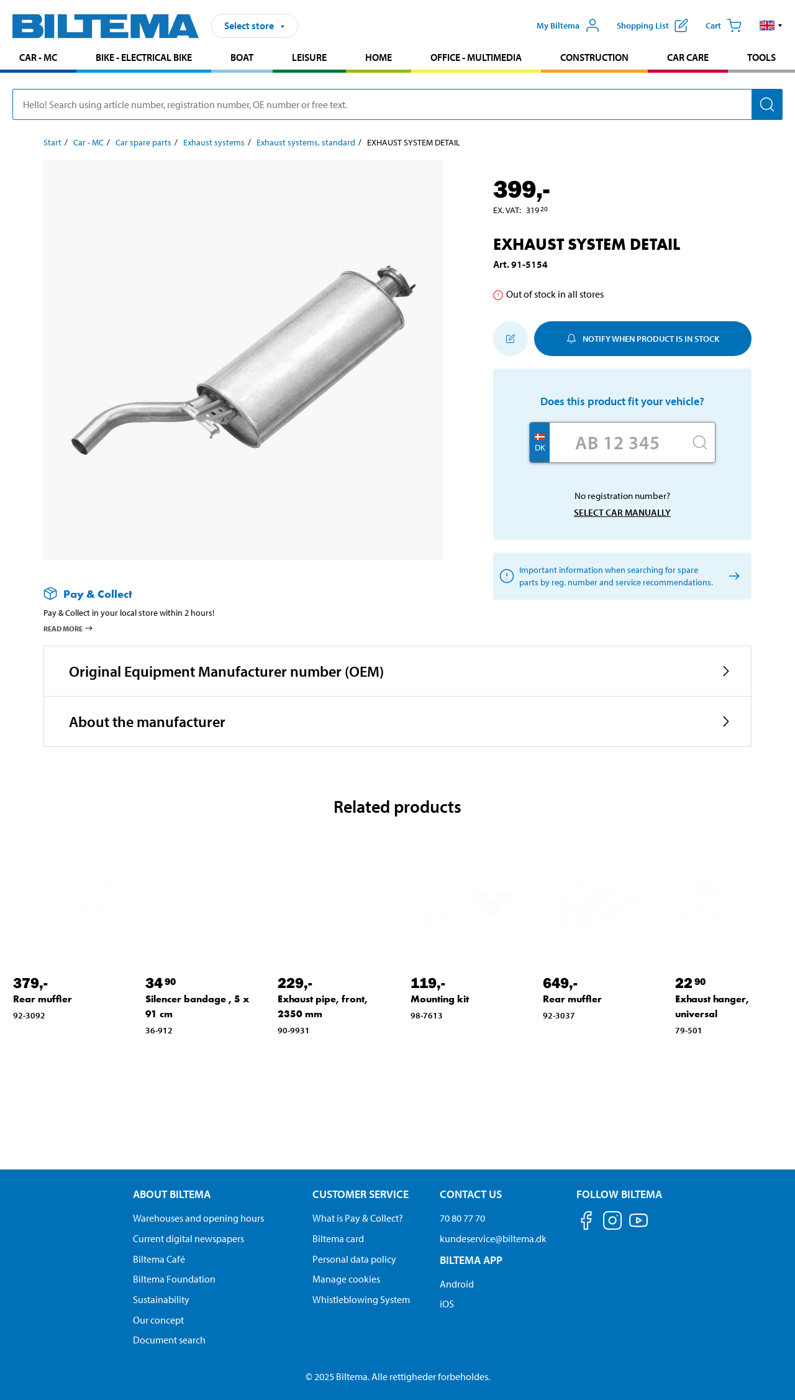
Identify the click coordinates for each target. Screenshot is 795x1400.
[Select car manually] (732, 576)
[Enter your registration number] (617, 442)
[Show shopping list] (652, 25)
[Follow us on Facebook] (586, 1222)
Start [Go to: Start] (52, 142)
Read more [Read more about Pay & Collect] (68, 628)
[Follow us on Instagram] (612, 1222)
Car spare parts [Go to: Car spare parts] (143, 142)
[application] (770, 1372)
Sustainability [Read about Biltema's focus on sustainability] (161, 1299)
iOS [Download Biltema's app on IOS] (447, 1303)
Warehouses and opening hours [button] (198, 1218)
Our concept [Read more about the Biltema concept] (158, 1320)
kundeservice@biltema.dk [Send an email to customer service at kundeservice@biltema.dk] (493, 1238)
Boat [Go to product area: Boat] (241, 57)
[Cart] (723, 25)
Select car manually (622, 512)
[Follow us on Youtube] (638, 1226)
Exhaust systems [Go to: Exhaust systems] (214, 142)
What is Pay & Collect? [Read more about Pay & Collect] (357, 1218)
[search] (397, 104)
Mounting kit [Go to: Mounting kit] (440, 998)
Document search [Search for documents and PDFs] (169, 1340)
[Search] (767, 104)
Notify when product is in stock (642, 338)
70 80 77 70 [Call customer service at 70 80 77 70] (462, 1218)
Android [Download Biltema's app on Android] (457, 1284)
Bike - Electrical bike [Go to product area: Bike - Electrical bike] (144, 57)
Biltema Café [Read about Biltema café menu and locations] (159, 1259)
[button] (771, 25)
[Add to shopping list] (510, 338)
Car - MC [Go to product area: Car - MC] (38, 57)
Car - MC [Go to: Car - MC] (88, 142)
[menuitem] (38, 59)
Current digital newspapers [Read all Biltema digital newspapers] (188, 1238)
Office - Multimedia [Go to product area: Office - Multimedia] (476, 57)
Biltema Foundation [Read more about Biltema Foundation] (174, 1279)
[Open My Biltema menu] (568, 25)
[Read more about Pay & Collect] (231, 593)
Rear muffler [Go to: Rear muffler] (42, 998)
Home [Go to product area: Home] (378, 57)
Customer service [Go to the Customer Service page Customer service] (360, 1194)
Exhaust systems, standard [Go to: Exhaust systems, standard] (306, 142)
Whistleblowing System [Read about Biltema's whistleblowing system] (361, 1299)
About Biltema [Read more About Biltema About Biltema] (172, 1194)
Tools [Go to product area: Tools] (761, 57)
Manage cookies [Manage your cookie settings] (346, 1279)
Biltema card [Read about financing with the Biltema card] (338, 1238)
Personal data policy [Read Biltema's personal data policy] (354, 1259)
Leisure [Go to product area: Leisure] (309, 57)
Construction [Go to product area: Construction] (594, 57)
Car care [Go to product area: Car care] (688, 57)
